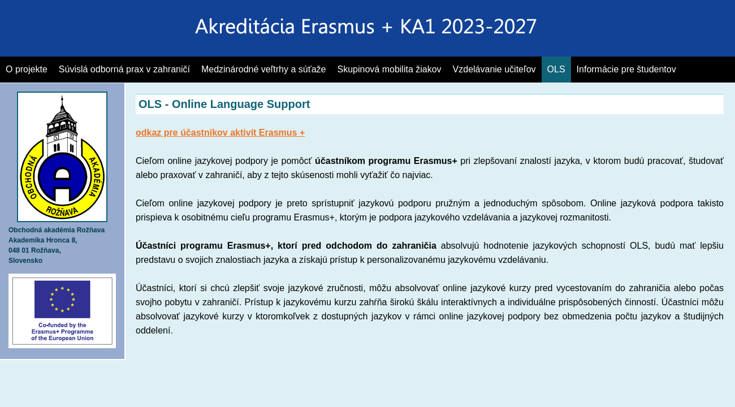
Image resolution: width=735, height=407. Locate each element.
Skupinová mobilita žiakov (390, 69)
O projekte (26, 69)
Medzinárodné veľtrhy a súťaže (263, 69)
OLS (556, 69)
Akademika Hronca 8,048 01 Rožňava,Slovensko (57, 240)
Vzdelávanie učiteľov (494, 69)
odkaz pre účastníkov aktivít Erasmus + (220, 132)
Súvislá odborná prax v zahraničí (124, 69)
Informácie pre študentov (626, 69)
